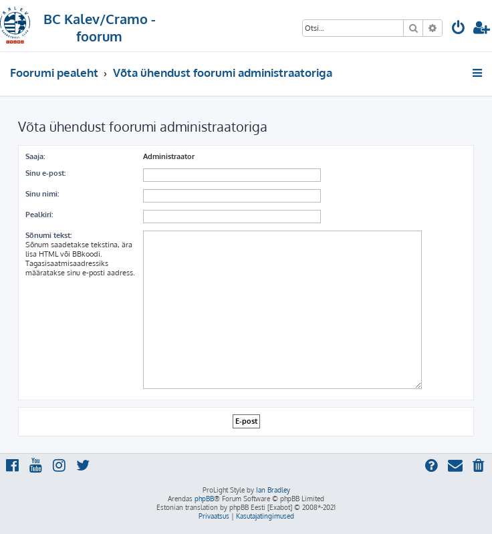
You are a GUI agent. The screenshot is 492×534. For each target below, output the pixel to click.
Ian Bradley (273, 490)
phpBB (204, 499)
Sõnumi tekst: (48, 235)
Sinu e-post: (45, 173)
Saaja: (35, 156)
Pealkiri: (39, 214)
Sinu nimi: (42, 193)
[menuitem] (458, 29)
